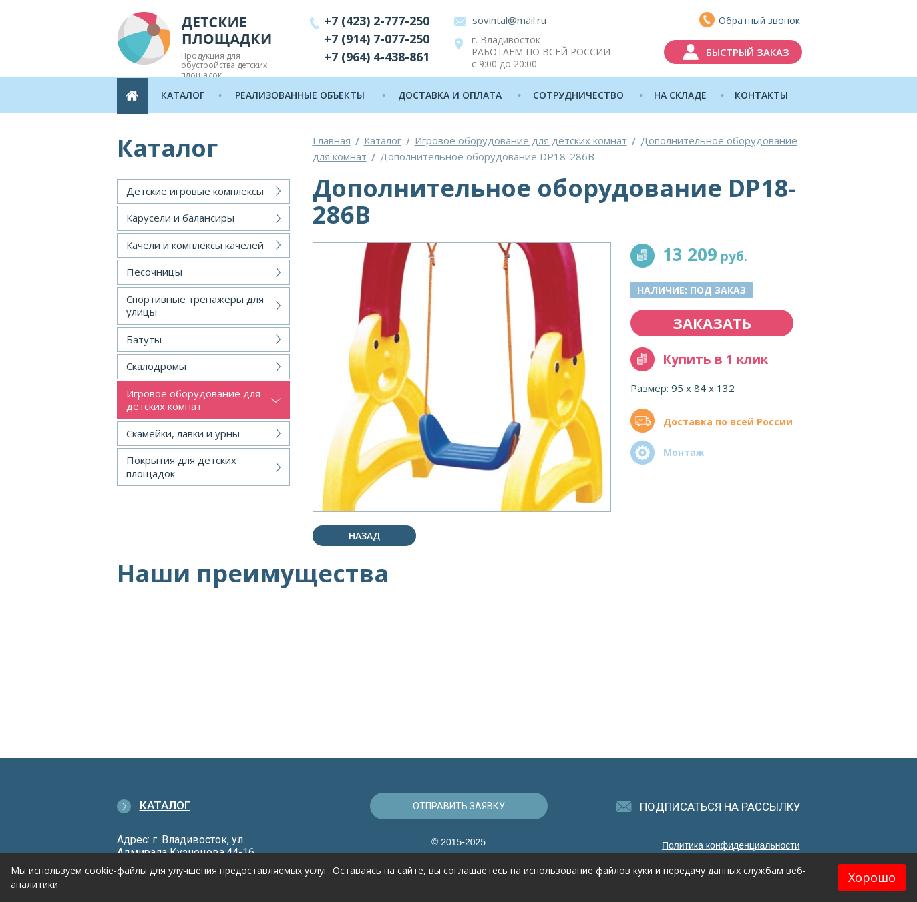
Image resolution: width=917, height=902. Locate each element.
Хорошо (872, 877)
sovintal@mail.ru (509, 20)
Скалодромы (156, 366)
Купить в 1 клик (715, 359)
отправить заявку (459, 806)
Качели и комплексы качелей (195, 245)
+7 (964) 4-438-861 (376, 57)
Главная (332, 140)
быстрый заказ (746, 52)
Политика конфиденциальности (731, 845)
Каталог (382, 140)
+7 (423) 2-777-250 (376, 21)
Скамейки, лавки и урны (183, 433)
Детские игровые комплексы (195, 191)
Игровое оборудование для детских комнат (193, 400)
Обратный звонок (758, 20)
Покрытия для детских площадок (181, 466)
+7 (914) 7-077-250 (376, 39)
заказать (712, 323)
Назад (364, 535)
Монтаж (683, 452)
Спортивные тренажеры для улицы (195, 305)
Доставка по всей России (728, 421)
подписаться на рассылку (720, 806)
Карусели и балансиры (180, 217)
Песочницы (154, 271)
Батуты (144, 339)
